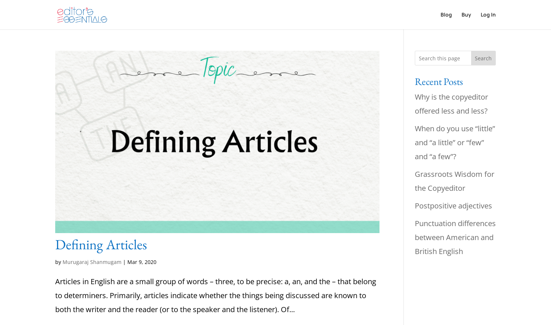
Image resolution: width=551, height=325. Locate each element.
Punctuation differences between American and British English (455, 237)
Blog (446, 15)
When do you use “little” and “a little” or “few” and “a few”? (455, 142)
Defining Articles (101, 244)
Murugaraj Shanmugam (92, 261)
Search (483, 58)
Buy (466, 15)
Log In (488, 15)
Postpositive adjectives (453, 206)
